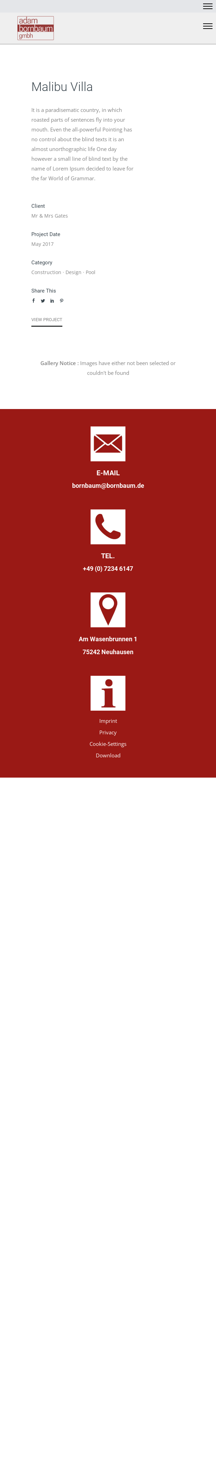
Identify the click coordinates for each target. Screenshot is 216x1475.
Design (73, 272)
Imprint (108, 720)
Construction (46, 272)
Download (108, 755)
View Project (46, 319)
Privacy (108, 732)
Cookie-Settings (108, 743)
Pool (90, 272)
